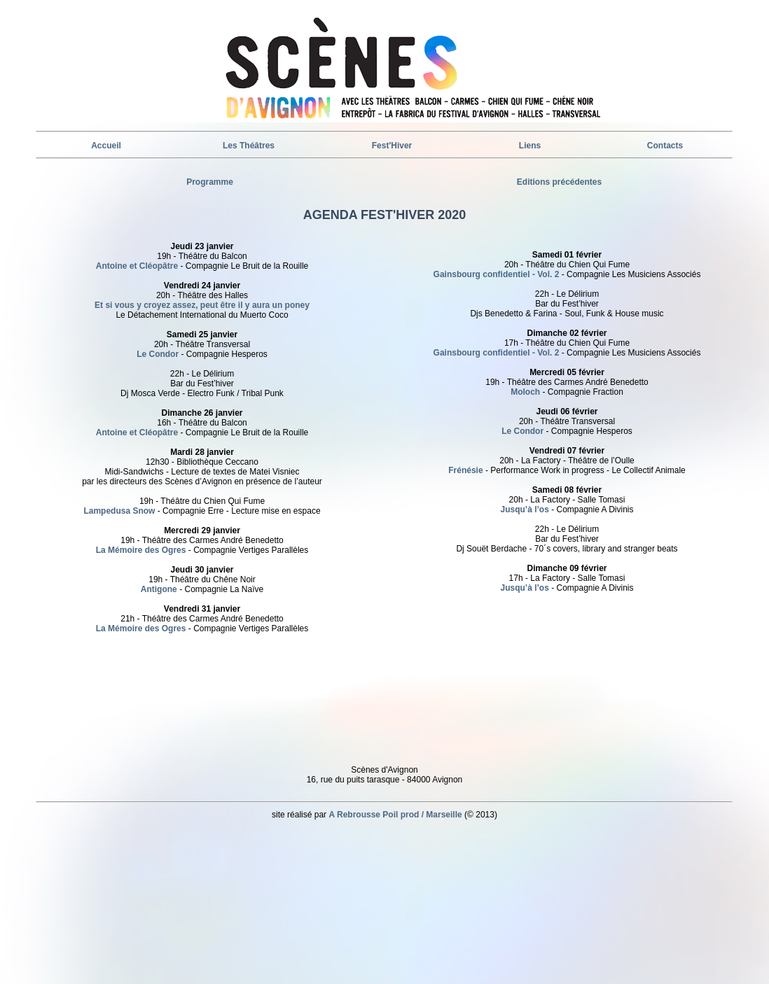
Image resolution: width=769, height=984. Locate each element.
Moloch (525, 392)
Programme (209, 182)
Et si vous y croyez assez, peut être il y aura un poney (202, 305)
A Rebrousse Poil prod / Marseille (395, 815)
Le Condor (159, 354)
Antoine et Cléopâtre (137, 266)
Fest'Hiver (392, 145)
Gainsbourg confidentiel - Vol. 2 (497, 274)
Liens (530, 145)
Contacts (665, 145)
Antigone (159, 589)
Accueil (106, 145)
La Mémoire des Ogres (141, 550)
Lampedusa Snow (119, 511)
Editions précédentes (559, 182)
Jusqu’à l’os (524, 509)
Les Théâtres (249, 145)
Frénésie (466, 470)
